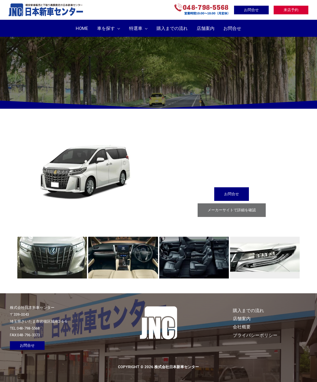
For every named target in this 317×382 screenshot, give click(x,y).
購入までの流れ (248, 310)
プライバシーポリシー (255, 335)
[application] (117, 28)
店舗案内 (242, 318)
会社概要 (242, 326)
